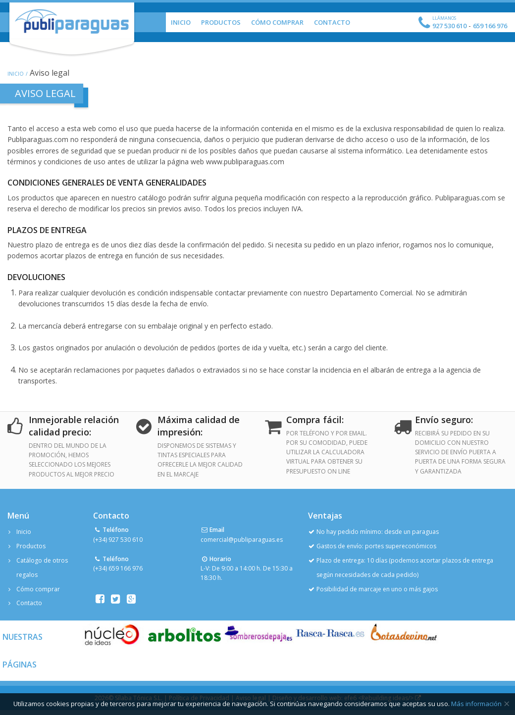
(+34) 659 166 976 (118, 568)
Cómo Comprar (277, 22)
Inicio (181, 22)
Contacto (332, 22)
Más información (476, 703)
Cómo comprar (38, 589)
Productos (221, 22)
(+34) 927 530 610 (118, 539)
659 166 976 (490, 25)
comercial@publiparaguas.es (242, 539)
